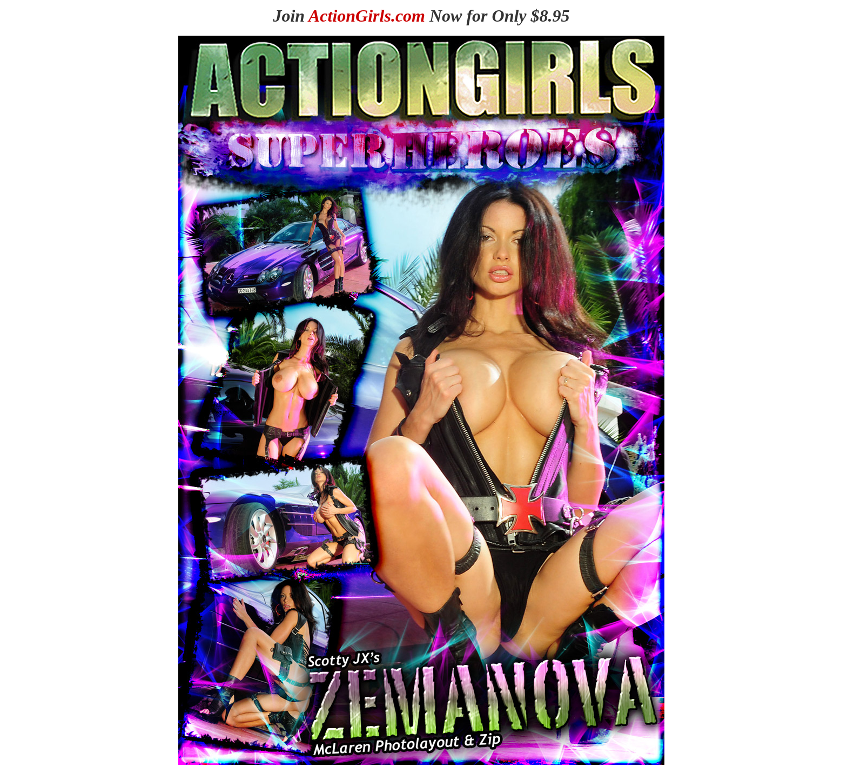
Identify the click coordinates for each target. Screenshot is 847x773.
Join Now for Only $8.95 (421, 15)
